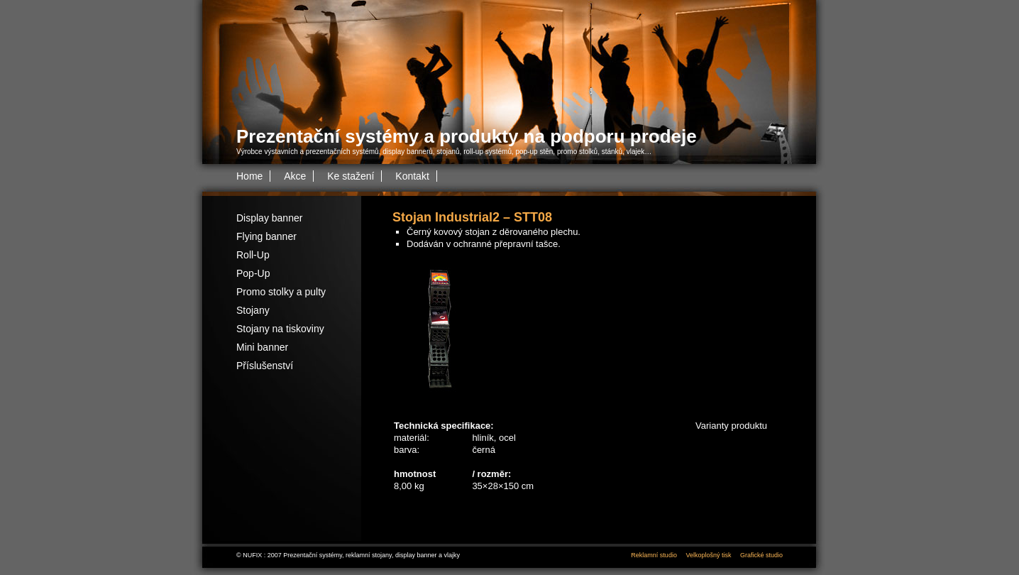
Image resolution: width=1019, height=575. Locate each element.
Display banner (269, 218)
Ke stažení (350, 176)
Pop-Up (253, 273)
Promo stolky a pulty (281, 291)
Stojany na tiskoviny (280, 328)
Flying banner (266, 236)
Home (249, 176)
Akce (295, 176)
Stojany (253, 310)
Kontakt (412, 176)
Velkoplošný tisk (708, 555)
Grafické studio (761, 555)
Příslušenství (264, 365)
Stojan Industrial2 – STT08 (472, 217)
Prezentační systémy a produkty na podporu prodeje (466, 136)
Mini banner (262, 347)
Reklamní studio (654, 555)
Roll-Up (253, 255)
